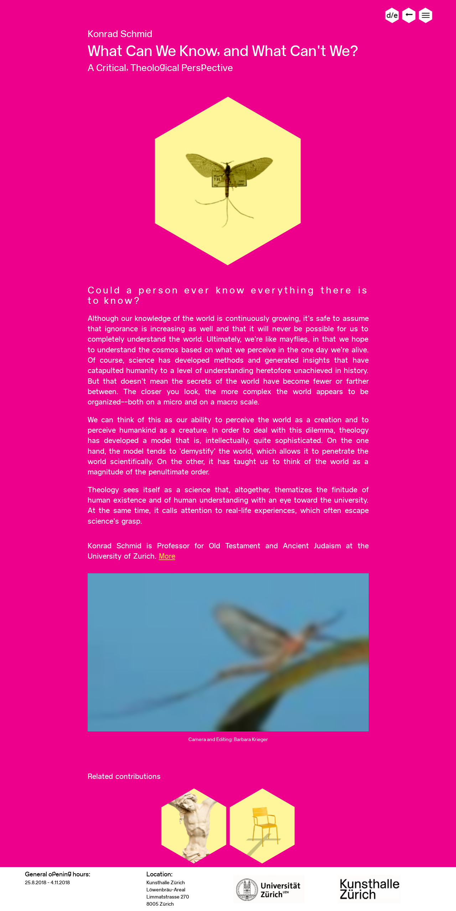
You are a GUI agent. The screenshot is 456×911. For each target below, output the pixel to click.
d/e (392, 15)
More (167, 556)
